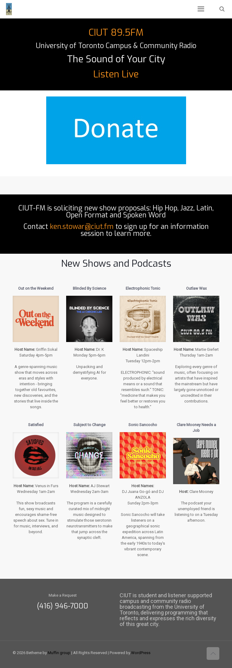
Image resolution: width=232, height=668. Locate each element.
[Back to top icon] (213, 653)
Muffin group (59, 652)
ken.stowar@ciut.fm (82, 226)
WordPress (140, 652)
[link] (116, 130)
